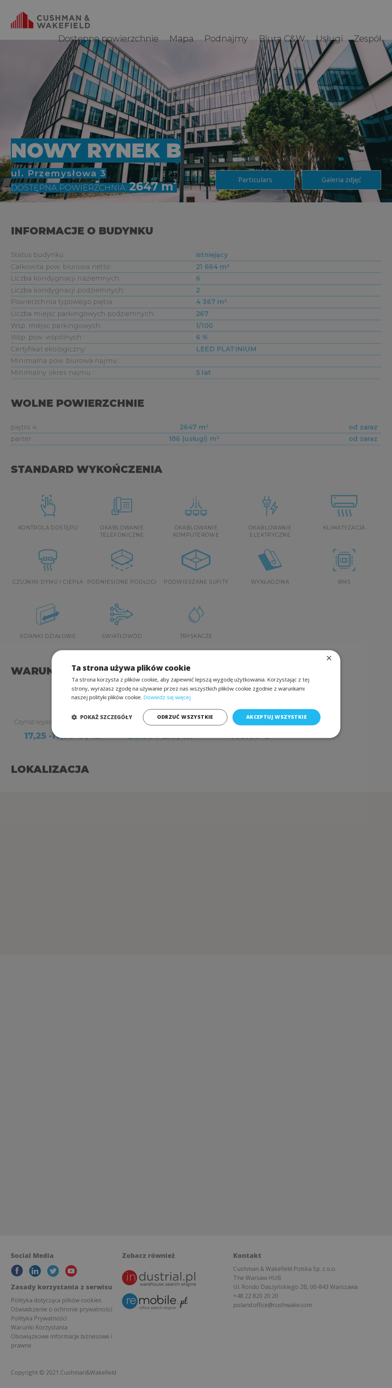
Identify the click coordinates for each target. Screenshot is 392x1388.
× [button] (328, 658)
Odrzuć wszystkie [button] (185, 716)
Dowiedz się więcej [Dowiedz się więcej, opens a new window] (167, 697)
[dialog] (196, 694)
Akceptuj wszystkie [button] (276, 716)
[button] (101, 717)
